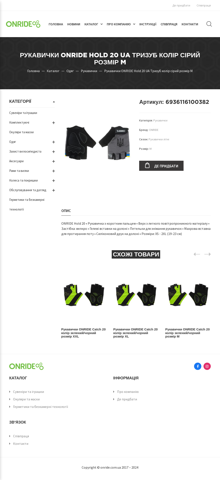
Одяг (70, 71)
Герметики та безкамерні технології (40, 406)
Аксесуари (16, 161)
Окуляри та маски (21, 132)
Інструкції (147, 24)
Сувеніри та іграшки (23, 113)
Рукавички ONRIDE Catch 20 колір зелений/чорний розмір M (187, 332)
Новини (73, 24)
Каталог (91, 24)
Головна (56, 24)
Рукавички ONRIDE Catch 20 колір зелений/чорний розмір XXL (83, 332)
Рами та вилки (19, 171)
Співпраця (204, 5)
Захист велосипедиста (25, 151)
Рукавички (89, 71)
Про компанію (119, 24)
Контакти (190, 24)
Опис (66, 210)
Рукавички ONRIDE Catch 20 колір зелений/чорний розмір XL (135, 332)
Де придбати (181, 5)
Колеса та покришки (23, 180)
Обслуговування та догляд (27, 190)
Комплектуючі (19, 122)
